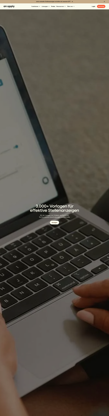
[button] (104, 2)
